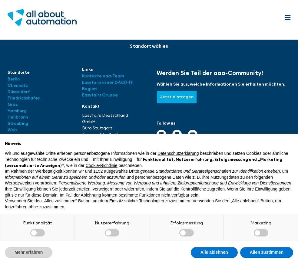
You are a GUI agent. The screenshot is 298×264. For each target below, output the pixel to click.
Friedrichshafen (24, 98)
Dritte (134, 171)
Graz (13, 104)
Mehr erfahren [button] (29, 252)
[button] (287, 18)
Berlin (14, 79)
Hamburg (17, 110)
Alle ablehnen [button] (214, 252)
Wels (12, 129)
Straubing (18, 123)
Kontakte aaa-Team (103, 76)
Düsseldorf (19, 91)
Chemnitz (18, 85)
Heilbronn (18, 117)
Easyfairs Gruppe (100, 95)
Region (89, 88)
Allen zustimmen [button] (266, 252)
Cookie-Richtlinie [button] (102, 165)
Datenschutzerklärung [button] (178, 153)
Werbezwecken (19, 183)
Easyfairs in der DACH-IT (107, 82)
